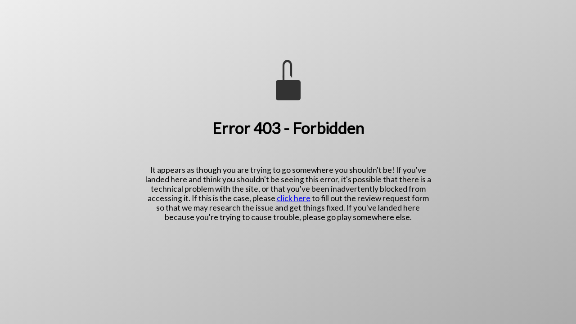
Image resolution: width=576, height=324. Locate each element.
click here (293, 198)
